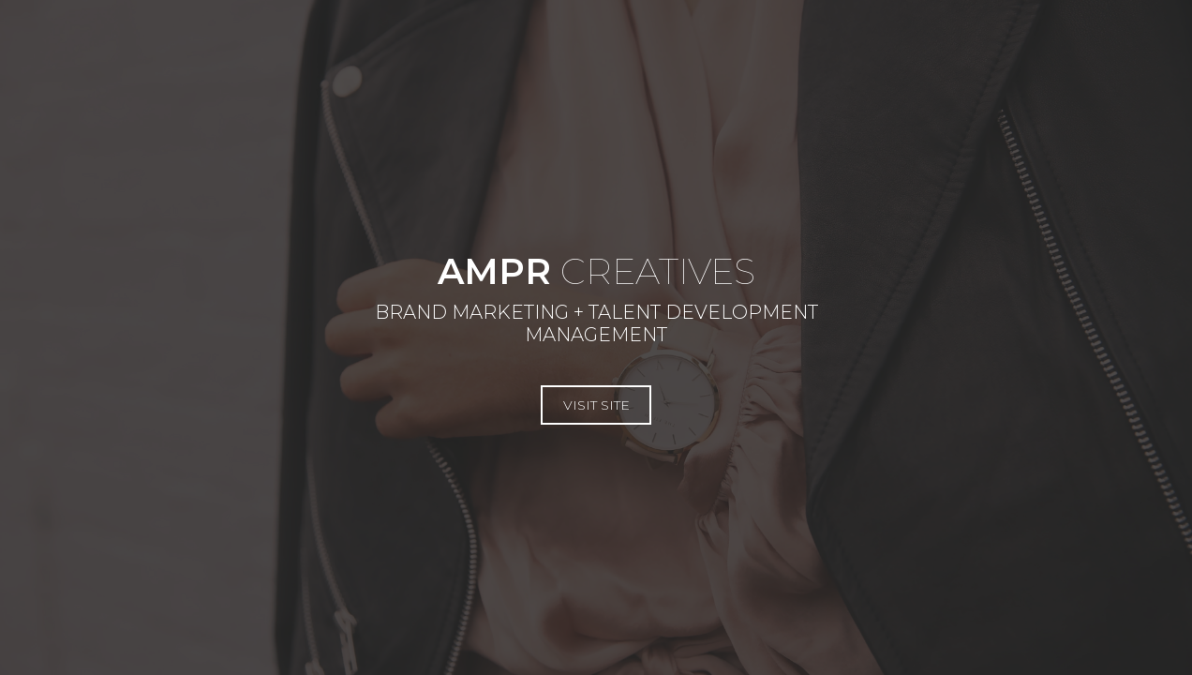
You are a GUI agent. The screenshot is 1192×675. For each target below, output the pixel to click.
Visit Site (298, 393)
